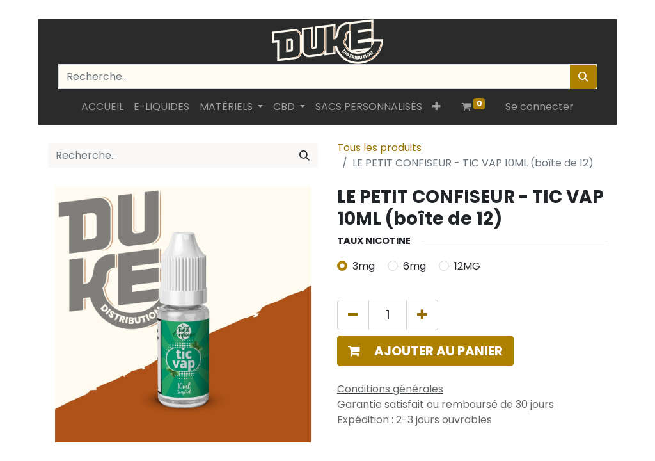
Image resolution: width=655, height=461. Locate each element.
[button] (436, 107)
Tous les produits (379, 147)
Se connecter (539, 106)
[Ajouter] (422, 315)
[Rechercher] (583, 77)
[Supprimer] (353, 315)
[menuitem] (102, 107)
